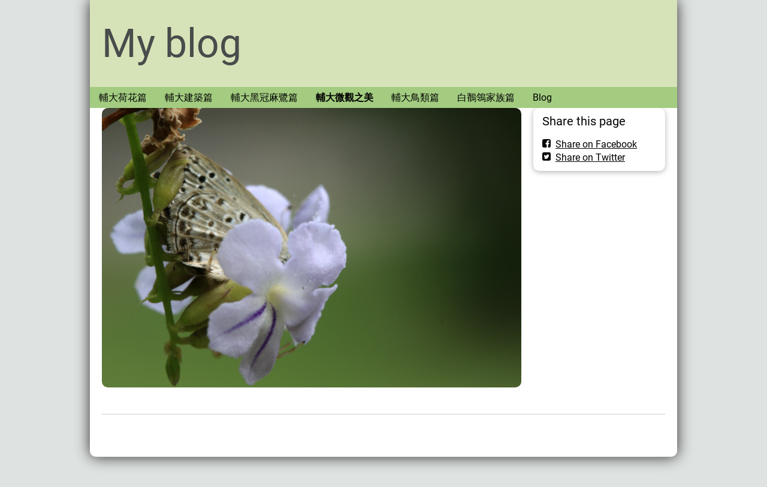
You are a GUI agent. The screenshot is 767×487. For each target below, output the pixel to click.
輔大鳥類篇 (415, 97)
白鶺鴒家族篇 (486, 97)
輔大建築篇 (189, 97)
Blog (542, 97)
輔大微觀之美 (344, 97)
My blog (171, 43)
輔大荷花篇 (123, 97)
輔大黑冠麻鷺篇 (264, 97)
